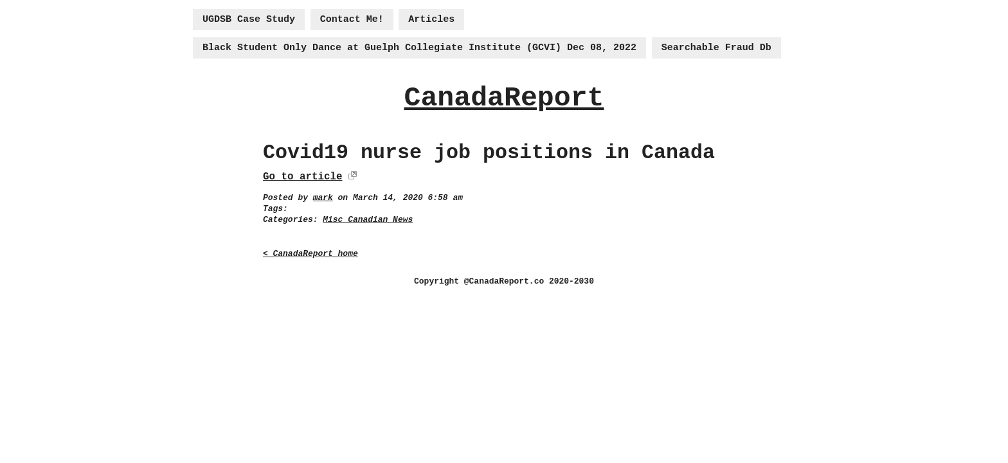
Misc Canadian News (368, 219)
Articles (431, 19)
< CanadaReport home (310, 254)
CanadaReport (504, 98)
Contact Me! (352, 19)
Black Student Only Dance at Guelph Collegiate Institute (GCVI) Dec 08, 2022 (419, 47)
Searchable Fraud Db (716, 47)
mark (323, 198)
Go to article (302, 177)
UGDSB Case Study (249, 19)
